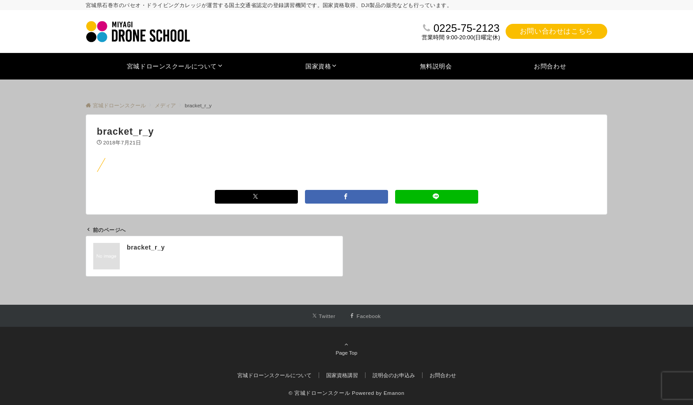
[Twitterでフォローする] (323, 316)
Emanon (394, 393)
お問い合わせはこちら (556, 31)
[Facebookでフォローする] (365, 316)
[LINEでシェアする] (436, 197)
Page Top (346, 348)
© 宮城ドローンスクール (319, 393)
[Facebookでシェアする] (346, 197)
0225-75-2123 (466, 28)
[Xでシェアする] (256, 197)
